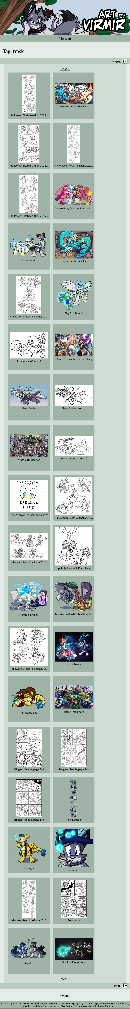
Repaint (28, 963)
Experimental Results (74, 261)
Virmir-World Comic (86, 1006)
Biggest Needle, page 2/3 (74, 769)
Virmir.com (29, 1006)
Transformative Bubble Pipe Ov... (74, 614)
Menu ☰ (65, 38)
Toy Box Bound (74, 313)
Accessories (29, 260)
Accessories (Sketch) (29, 361)
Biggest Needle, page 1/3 (29, 819)
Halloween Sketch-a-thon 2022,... (29, 115)
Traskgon (29, 868)
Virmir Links (106, 1006)
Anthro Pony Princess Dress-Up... (74, 208)
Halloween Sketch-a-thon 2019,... (29, 215)
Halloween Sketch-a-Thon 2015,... (28, 668)
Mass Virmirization (29, 459)
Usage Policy (121, 1003)
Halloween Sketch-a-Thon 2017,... (28, 316)
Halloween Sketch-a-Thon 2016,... (73, 517)
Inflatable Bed (29, 712)
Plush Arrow (74, 664)
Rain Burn (43, 1006)
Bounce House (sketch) (73, 458)
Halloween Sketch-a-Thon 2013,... (28, 920)
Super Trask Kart (74, 711)
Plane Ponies (28, 408)
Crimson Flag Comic (61, 1006)
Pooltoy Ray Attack (73, 962)
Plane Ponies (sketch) (73, 408)
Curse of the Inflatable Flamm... (74, 106)
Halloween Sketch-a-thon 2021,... (29, 165)
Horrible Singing (28, 614)
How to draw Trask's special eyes (28, 514)
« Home (65, 995)
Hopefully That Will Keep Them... (74, 568)
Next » (65, 69)
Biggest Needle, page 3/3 (29, 769)
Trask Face (73, 869)
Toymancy (74, 920)
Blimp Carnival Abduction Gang (73, 359)
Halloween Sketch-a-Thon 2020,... (73, 165)
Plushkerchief (74, 819)
